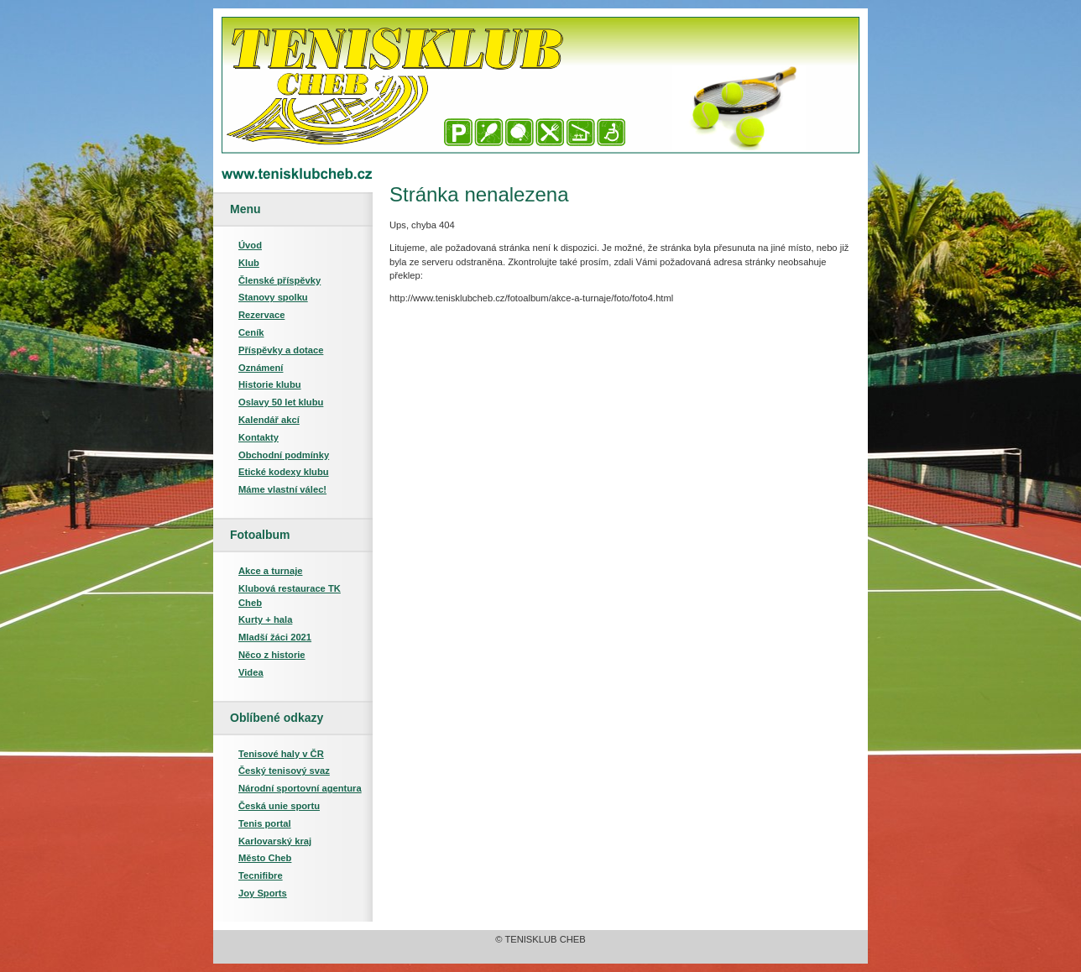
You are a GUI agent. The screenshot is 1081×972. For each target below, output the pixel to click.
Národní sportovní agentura (300, 788)
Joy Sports (262, 893)
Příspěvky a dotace (280, 350)
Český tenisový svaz (284, 771)
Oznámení (260, 368)
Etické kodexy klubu (283, 472)
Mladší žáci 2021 (274, 637)
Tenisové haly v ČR (281, 754)
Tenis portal (264, 823)
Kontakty (258, 437)
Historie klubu (269, 384)
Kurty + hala (265, 619)
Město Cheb (264, 858)
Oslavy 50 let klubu (280, 402)
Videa (251, 672)
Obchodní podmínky (283, 455)
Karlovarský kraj (274, 841)
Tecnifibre (260, 875)
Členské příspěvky (279, 280)
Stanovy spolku (273, 297)
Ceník (251, 332)
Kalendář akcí (269, 420)
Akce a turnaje (270, 571)
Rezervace (261, 315)
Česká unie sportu (279, 806)
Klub (248, 263)
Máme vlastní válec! (282, 489)
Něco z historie (272, 655)
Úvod (250, 245)
